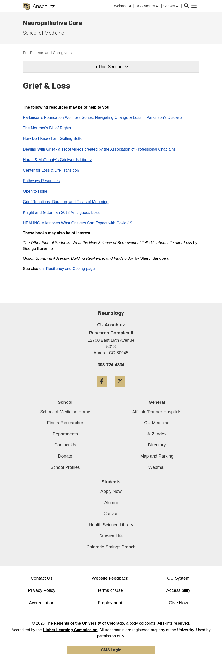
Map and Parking (156, 456)
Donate (65, 456)
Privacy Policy (41, 590)
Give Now (178, 602)
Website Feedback (110, 578)
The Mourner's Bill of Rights (47, 128)
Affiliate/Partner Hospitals (157, 411)
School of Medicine (43, 33)
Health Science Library (111, 524)
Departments (65, 434)
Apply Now (111, 491)
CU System (178, 578)
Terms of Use (110, 590)
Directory (157, 445)
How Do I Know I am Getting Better (53, 138)
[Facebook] (102, 388)
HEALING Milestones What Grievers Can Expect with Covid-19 (77, 223)
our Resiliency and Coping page (67, 269)
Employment (110, 602)
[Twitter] (120, 388)
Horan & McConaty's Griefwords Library (57, 160)
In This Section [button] (111, 66)
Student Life (111, 536)
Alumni (111, 502)
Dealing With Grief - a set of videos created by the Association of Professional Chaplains (99, 149)
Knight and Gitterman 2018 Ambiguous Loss (61, 212)
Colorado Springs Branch (110, 547)
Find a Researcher (65, 422)
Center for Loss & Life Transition (51, 170)
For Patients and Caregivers (47, 53)
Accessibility (178, 590)
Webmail (157, 467)
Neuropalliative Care (52, 23)
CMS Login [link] (111, 650)
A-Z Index (156, 434)
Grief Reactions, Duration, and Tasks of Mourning (65, 202)
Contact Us (65, 445)
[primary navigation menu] (194, 6)
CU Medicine (156, 422)
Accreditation (41, 602)
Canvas (110, 513)
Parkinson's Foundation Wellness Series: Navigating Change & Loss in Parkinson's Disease (102, 117)
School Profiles (65, 467)
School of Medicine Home (65, 411)
